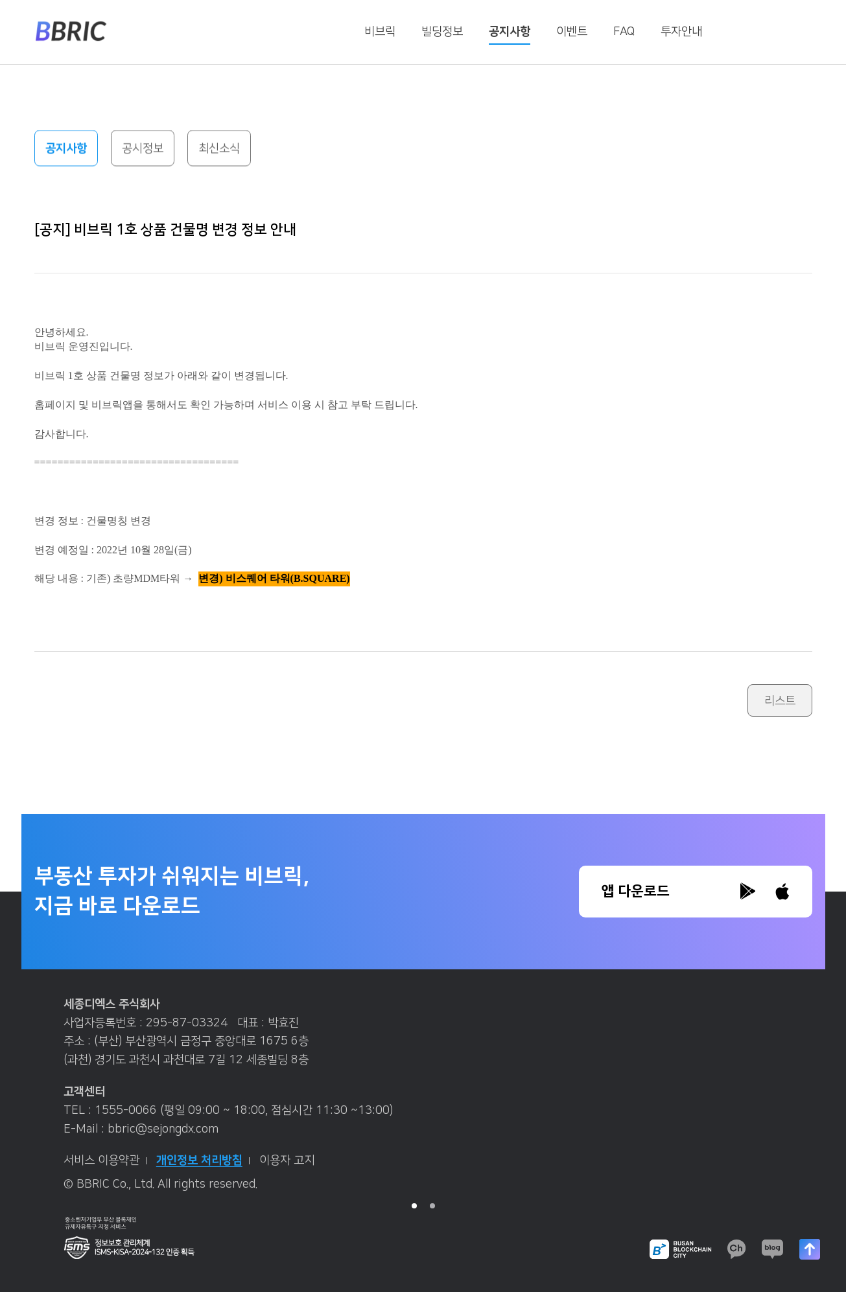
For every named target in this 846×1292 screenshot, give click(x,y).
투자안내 (681, 31)
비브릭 (379, 31)
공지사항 (509, 31)
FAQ (624, 31)
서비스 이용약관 (105, 1160)
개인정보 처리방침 (203, 1160)
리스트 (779, 701)
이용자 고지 (286, 1160)
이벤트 (571, 31)
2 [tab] (432, 1205)
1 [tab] (414, 1205)
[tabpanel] (423, 1099)
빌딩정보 (442, 31)
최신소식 (219, 149)
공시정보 (142, 149)
